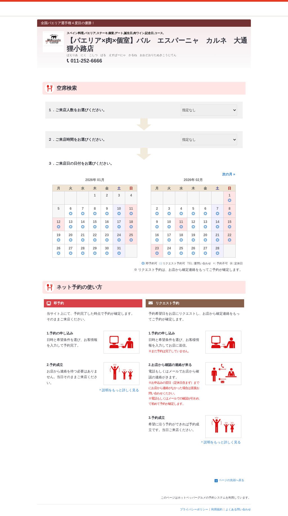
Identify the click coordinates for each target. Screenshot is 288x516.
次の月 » (228, 174)
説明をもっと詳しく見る (120, 390)
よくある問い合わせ (238, 509)
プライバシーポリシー (194, 509)
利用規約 (216, 509)
